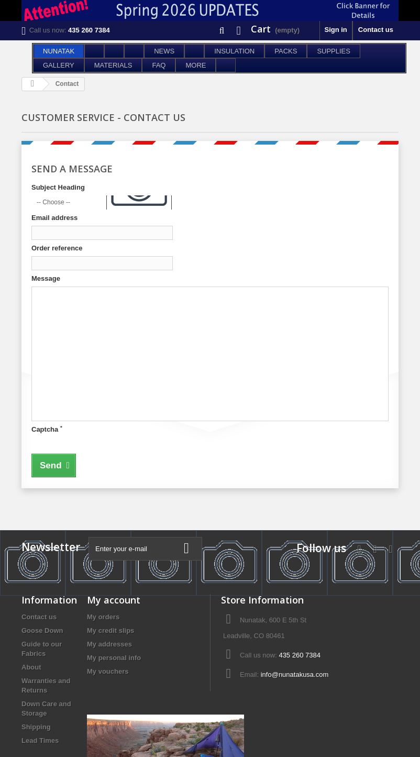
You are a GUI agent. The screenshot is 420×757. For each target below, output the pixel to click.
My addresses (109, 644)
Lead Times (40, 740)
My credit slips (110, 630)
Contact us (375, 30)
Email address (54, 218)
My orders (103, 617)
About (31, 667)
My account (113, 600)
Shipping (36, 727)
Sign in (335, 30)
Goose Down (42, 630)
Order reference (57, 248)
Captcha (46, 429)
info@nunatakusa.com (295, 674)
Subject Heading (58, 187)
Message (45, 278)
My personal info (114, 658)
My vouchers (107, 671)
